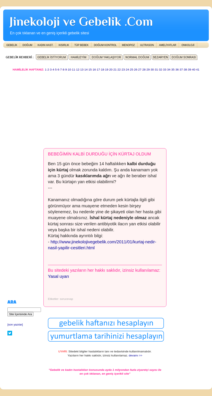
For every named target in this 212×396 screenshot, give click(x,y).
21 (115, 69)
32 (160, 69)
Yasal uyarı (58, 276)
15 (90, 69)
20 (110, 69)
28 (143, 69)
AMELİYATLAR (167, 45)
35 (172, 69)
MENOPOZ (128, 45)
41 (197, 69)
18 (102, 69)
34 (168, 69)
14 (86, 69)
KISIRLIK (64, 45)
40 (193, 69)
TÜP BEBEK (81, 45)
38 (185, 69)
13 (81, 69)
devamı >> (135, 355)
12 (77, 69)
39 (189, 69)
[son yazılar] (15, 324)
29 (148, 69)
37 (181, 69)
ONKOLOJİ (187, 45)
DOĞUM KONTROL (105, 45)
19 (106, 69)
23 (123, 69)
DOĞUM (27, 45)
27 (139, 69)
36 (177, 69)
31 (156, 69)
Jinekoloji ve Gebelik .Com (81, 21)
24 (127, 69)
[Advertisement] (95, 107)
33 (164, 69)
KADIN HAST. (45, 45)
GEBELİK (11, 45)
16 (94, 69)
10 (69, 69)
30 (152, 69)
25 (131, 69)
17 (98, 69)
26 (135, 69)
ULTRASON (147, 45)
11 (73, 69)
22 (119, 69)
